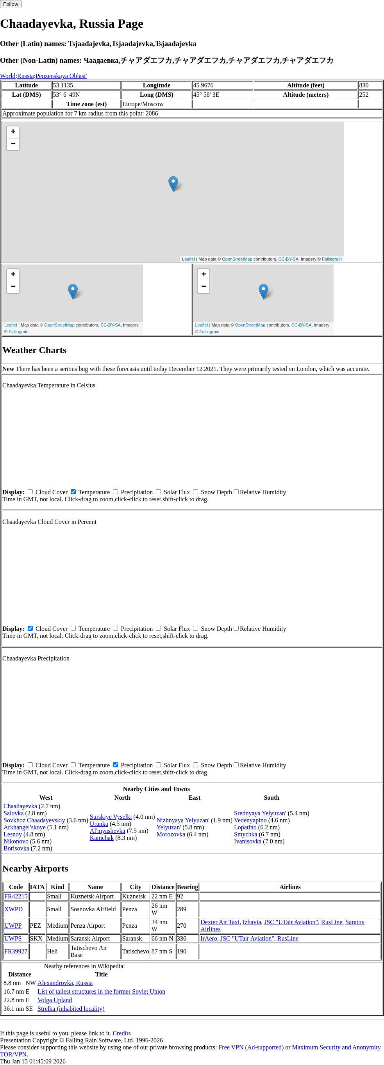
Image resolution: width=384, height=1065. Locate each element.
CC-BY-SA (289, 259)
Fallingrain (332, 259)
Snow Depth (216, 492)
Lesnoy (13, 834)
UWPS (12, 938)
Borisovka (16, 848)
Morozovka (171, 834)
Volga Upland (55, 1000)
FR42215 (16, 896)
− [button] (13, 144)
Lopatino (245, 827)
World (8, 76)
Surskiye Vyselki (111, 816)
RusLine (331, 922)
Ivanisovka (247, 841)
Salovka (14, 813)
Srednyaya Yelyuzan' (260, 813)
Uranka (99, 823)
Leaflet (188, 259)
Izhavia (252, 922)
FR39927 (16, 951)
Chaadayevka (20, 806)
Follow (10, 4)
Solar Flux (177, 492)
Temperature (94, 492)
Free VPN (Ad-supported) (251, 1047)
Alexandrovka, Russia (65, 983)
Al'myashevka (107, 830)
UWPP (12, 925)
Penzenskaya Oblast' (61, 76)
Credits (121, 1033)
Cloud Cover (52, 492)
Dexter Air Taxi (219, 922)
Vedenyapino (250, 820)
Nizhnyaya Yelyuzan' (183, 820)
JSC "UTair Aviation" (291, 922)
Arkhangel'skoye (25, 827)
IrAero (208, 938)
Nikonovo (16, 841)
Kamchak (102, 837)
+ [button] (13, 132)
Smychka (245, 834)
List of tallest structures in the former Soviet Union (101, 991)
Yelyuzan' (169, 827)
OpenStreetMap (237, 259)
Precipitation (137, 492)
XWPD (13, 909)
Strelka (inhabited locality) (71, 1008)
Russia (25, 76)
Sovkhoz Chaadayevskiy (34, 820)
